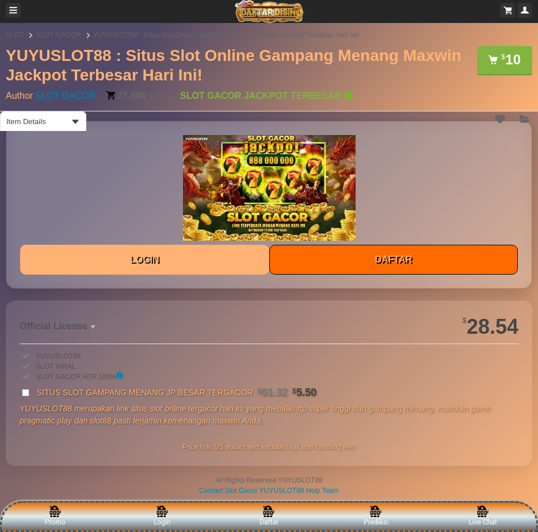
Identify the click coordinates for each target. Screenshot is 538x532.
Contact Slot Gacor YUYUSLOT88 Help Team (269, 491)
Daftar (269, 516)
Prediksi (376, 516)
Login (162, 516)
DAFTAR (393, 259)
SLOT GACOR (58, 35)
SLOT (15, 35)
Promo (55, 516)
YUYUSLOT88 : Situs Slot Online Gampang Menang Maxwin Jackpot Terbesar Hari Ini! (226, 35)
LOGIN (144, 259)
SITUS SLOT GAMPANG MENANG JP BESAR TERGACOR (176, 392)
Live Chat (482, 516)
